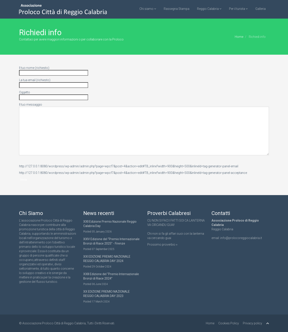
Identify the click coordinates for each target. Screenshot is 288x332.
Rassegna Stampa (176, 8)
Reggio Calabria (209, 8)
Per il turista (238, 8)
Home (239, 36)
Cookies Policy (228, 323)
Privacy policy (252, 323)
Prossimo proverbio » (162, 244)
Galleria (260, 8)
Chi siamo (147, 8)
